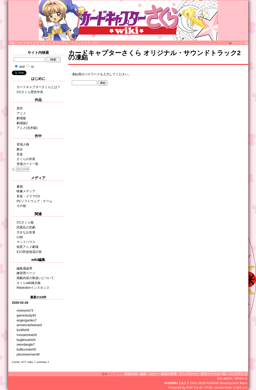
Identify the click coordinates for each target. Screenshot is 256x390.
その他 (21, 206)
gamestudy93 (26, 315)
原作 (20, 108)
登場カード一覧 (27, 164)
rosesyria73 (25, 310)
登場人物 (23, 144)
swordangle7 (26, 344)
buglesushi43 (26, 340)
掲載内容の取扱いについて (35, 278)
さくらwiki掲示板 (29, 283)
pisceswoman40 (28, 354)
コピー (153, 374)
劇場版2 (22, 123)
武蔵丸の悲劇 (26, 227)
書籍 (20, 186)
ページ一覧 (240, 43)
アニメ (21, 113)
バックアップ (237, 374)
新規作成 (131, 374)
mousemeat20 (27, 335)
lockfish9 (23, 330)
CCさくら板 (25, 222)
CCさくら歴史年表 (30, 92)
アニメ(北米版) (27, 128)
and (22, 66)
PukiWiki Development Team (226, 383)
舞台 (20, 149)
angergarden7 (27, 320)
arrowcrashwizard (29, 325)
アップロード (188, 374)
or (32, 66)
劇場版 (21, 118)
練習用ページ (26, 273)
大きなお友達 (26, 232)
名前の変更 (169, 374)
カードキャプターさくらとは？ (38, 87)
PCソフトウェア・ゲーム (34, 201)
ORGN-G (240, 378)
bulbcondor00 (26, 349)
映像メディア (26, 191)
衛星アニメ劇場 (27, 247)
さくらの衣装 (26, 159)
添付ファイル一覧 (213, 374)
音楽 (20, 154)
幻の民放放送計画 (29, 252)
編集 (143, 374)
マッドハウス (26, 242)
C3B (20, 237)
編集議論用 (24, 268)
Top (12, 43)
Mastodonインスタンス (33, 287)
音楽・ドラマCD (28, 196)
